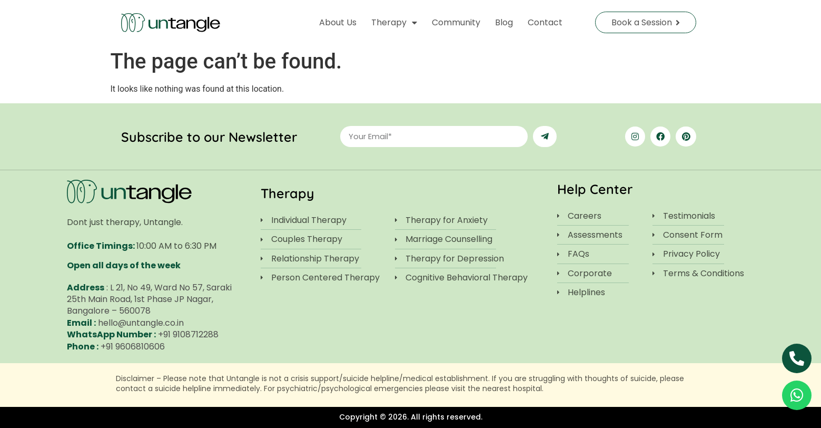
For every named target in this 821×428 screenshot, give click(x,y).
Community (456, 22)
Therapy (394, 22)
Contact (545, 22)
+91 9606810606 (133, 347)
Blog (504, 22)
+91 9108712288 (188, 334)
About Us (338, 22)
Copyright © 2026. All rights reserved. (410, 417)
